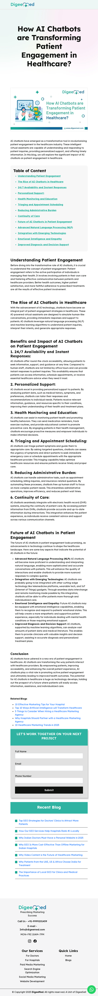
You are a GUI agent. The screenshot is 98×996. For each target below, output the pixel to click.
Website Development (32, 981)
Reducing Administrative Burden (37, 210)
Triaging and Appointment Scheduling (40, 204)
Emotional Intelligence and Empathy (40, 238)
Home (68, 955)
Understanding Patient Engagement (39, 176)
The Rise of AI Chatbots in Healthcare (40, 181)
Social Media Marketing (32, 976)
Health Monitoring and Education (37, 198)
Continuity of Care (29, 216)
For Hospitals (32, 960)
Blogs (68, 960)
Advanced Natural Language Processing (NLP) (45, 227)
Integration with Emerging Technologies (42, 233)
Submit (49, 790)
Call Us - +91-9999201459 (32, 921)
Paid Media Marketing (32, 964)
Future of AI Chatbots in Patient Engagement (45, 221)
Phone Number (23, 776)
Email (18, 763)
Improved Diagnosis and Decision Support (43, 244)
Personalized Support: (31, 193)
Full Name (20, 751)
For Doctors (32, 955)
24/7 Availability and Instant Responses (42, 187)
